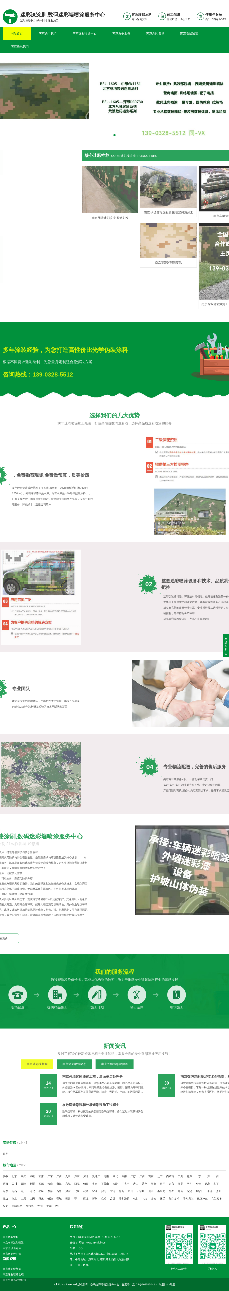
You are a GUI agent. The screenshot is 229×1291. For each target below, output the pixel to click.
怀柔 (180, 1183)
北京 (14, 1176)
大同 (32, 1198)
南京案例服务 (121, 33)
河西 (14, 1191)
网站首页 (17, 33)
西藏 (41, 1183)
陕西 (5, 1183)
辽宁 (160, 1176)
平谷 (189, 1183)
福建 (32, 1176)
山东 (198, 1176)
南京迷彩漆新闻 (12, 1268)
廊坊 (5, 1198)
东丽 (50, 1191)
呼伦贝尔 (188, 1198)
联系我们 (203, 2)
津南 (68, 1191)
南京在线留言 (189, 33)
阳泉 (41, 1198)
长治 (50, 1198)
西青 (59, 1191)
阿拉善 (30, 1206)
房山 (135, 1183)
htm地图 (170, 1284)
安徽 (5, 1176)
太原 (23, 1198)
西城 (76, 1183)
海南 (76, 1176)
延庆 (207, 1183)
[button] (114, 135)
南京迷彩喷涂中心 (84, 33)
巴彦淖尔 (202, 1198)
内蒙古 (170, 1176)
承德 (209, 1191)
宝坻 (94, 1191)
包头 (135, 1198)
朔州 (68, 1198)
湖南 (124, 1176)
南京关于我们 (48, 33)
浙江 (59, 1183)
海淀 (115, 1183)
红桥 (41, 1191)
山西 (216, 1176)
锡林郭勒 (17, 1206)
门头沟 (125, 1183)
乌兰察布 (216, 1198)
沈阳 (40, 1206)
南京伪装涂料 (10, 1236)
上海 (207, 1176)
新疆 (32, 1183)
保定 (189, 1191)
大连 (49, 1206)
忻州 (94, 1198)
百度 (5, 1153)
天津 (23, 1183)
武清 (85, 1191)
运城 (85, 1198)
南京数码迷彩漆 (12, 1253)
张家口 (199, 1191)
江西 (142, 1176)
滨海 (103, 1191)
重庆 (23, 1176)
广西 (59, 1176)
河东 (5, 1191)
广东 (50, 1176)
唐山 (151, 1191)
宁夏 (180, 1176)
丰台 (94, 1183)
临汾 (103, 1198)
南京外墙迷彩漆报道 (14, 1280)
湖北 (115, 1176)
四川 (14, 1183)
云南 (50, 1183)
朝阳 (85, 1183)
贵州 (68, 1176)
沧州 (218, 1191)
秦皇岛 (161, 1191)
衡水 (14, 1198)
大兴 (171, 1183)
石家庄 (141, 1191)
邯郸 (171, 1191)
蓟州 (130, 1191)
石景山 (105, 1183)
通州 (144, 1183)
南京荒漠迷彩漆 (12, 1248)
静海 (121, 1191)
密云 (198, 1183)
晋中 (76, 1198)
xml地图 (160, 1284)
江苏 (133, 1176)
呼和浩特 (124, 1198)
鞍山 (58, 1206)
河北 (85, 1176)
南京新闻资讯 (155, 33)
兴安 (5, 1206)
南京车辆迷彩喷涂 (13, 1242)
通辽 (162, 1198)
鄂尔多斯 (174, 1198)
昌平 (162, 1183)
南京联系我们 (20, 46)
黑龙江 (96, 1176)
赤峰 (153, 1198)
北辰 (76, 1191)
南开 (23, 1191)
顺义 (153, 1183)
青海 (189, 1176)
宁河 (112, 1191)
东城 (68, 1183)
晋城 (59, 1198)
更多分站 (221, 2)
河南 (106, 1176)
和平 (216, 1183)
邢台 (180, 1191)
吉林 (151, 1176)
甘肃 (41, 1176)
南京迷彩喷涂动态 (13, 1274)
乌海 (144, 1198)
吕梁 (112, 1198)
